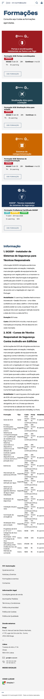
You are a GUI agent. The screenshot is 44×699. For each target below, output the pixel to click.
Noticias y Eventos (9, 574)
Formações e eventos (10, 579)
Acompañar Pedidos (10, 599)
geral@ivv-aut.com (11, 658)
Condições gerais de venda (12, 594)
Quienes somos (8, 570)
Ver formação (12, 74)
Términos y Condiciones (11, 603)
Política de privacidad (10, 607)
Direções (8, 683)
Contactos (6, 583)
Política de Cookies (9, 612)
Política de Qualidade (10, 616)
